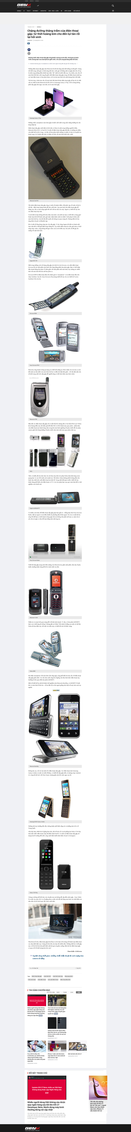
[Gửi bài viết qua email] (28, 43)
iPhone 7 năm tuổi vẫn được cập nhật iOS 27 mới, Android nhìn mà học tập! (56, 1055)
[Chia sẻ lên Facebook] (28, 49)
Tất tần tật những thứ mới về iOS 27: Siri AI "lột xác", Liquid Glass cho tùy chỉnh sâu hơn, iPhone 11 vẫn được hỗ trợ (98, 1106)
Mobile (19, 11)
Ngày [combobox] (58, 992)
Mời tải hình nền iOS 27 (75, 1054)
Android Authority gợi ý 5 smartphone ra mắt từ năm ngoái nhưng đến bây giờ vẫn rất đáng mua (54, 63)
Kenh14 (31, 1)
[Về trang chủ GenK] (24, 5)
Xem (79, 992)
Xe (61, 11)
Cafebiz (37, 1)
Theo (55, 968)
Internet (35, 11)
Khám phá (43, 11)
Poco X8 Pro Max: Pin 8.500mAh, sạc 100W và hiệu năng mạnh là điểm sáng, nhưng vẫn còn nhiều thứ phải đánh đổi (36, 1057)
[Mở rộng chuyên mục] (113, 11)
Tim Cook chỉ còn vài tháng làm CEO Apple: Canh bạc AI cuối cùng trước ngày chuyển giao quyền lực (57, 1010)
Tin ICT (29, 11)
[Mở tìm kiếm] (113, 6)
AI (23, 11)
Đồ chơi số (76, 11)
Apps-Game (67, 11)
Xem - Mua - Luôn (53, 11)
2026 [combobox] (71, 992)
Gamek (26, 1)
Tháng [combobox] (65, 992)
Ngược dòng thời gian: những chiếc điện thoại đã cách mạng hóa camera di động (57, 957)
